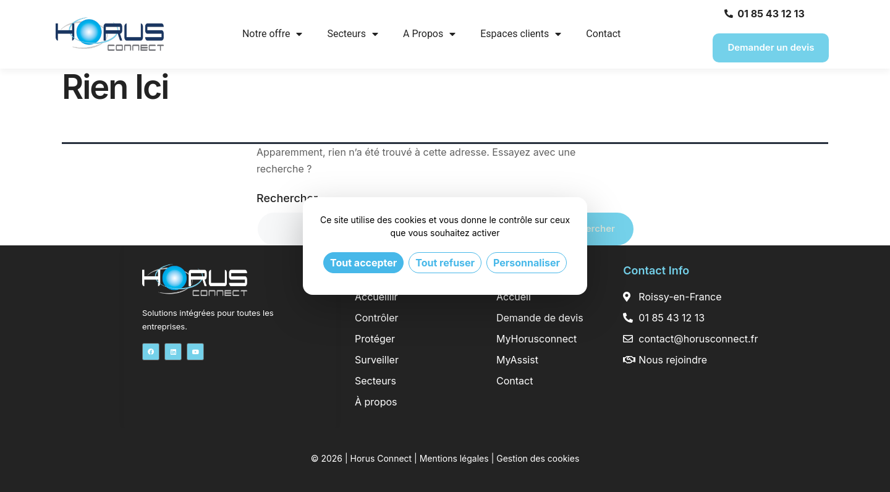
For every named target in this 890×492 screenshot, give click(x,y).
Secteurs (352, 34)
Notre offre (272, 34)
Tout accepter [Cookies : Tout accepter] (363, 263)
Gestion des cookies (537, 458)
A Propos (429, 34)
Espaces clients (520, 34)
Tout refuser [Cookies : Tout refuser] (445, 263)
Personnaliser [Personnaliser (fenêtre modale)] (526, 263)
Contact (603, 34)
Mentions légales (454, 458)
